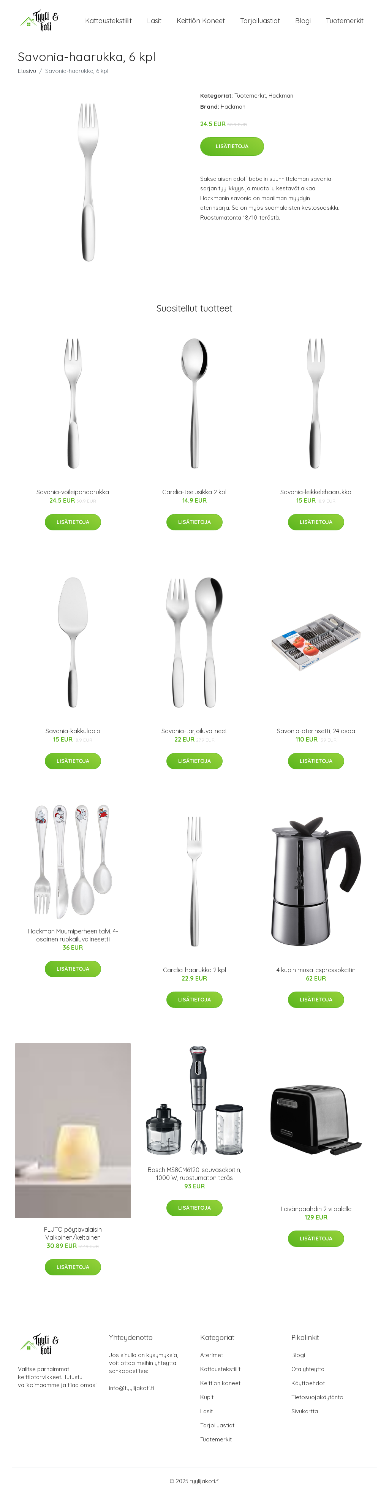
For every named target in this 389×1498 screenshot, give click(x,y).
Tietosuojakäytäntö (317, 1401)
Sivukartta (304, 1415)
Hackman (281, 99)
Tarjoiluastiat (260, 22)
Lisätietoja (232, 150)
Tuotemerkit (345, 22)
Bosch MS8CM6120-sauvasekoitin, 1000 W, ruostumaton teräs (194, 1178)
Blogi (303, 22)
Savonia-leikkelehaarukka (315, 496)
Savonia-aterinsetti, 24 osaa (316, 735)
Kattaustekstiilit (108, 22)
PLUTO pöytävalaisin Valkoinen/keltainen (73, 1237)
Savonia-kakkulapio (73, 735)
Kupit (206, 1401)
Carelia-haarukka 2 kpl (194, 974)
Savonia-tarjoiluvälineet (194, 735)
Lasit (154, 22)
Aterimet (211, 1358)
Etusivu (27, 74)
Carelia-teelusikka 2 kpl (194, 496)
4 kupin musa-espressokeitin (316, 974)
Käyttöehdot (308, 1386)
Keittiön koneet (201, 22)
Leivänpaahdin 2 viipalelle (316, 1212)
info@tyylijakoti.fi (131, 1391)
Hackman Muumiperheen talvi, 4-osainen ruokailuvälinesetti (73, 939)
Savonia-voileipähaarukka (72, 496)
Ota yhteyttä (307, 1372)
